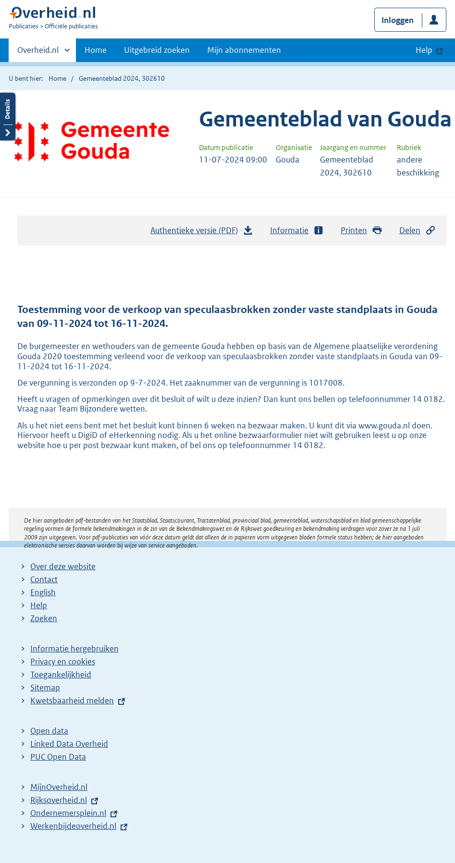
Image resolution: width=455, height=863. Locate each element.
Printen (361, 230)
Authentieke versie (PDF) (201, 232)
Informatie (297, 230)
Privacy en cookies (62, 661)
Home (96, 50)
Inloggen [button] (397, 20)
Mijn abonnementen (244, 50)
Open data (49, 730)
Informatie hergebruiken (74, 648)
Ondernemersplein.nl (68, 813)
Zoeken (43, 618)
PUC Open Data (58, 756)
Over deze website (63, 566)
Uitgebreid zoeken (157, 50)
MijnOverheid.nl (58, 787)
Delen (417, 230)
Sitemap (45, 687)
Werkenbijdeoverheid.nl (73, 826)
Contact (44, 579)
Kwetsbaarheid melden (72, 700)
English (43, 592)
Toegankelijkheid (60, 674)
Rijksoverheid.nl (58, 800)
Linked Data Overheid (69, 743)
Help (38, 605)
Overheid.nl (38, 53)
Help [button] (424, 50)
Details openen (7, 116)
